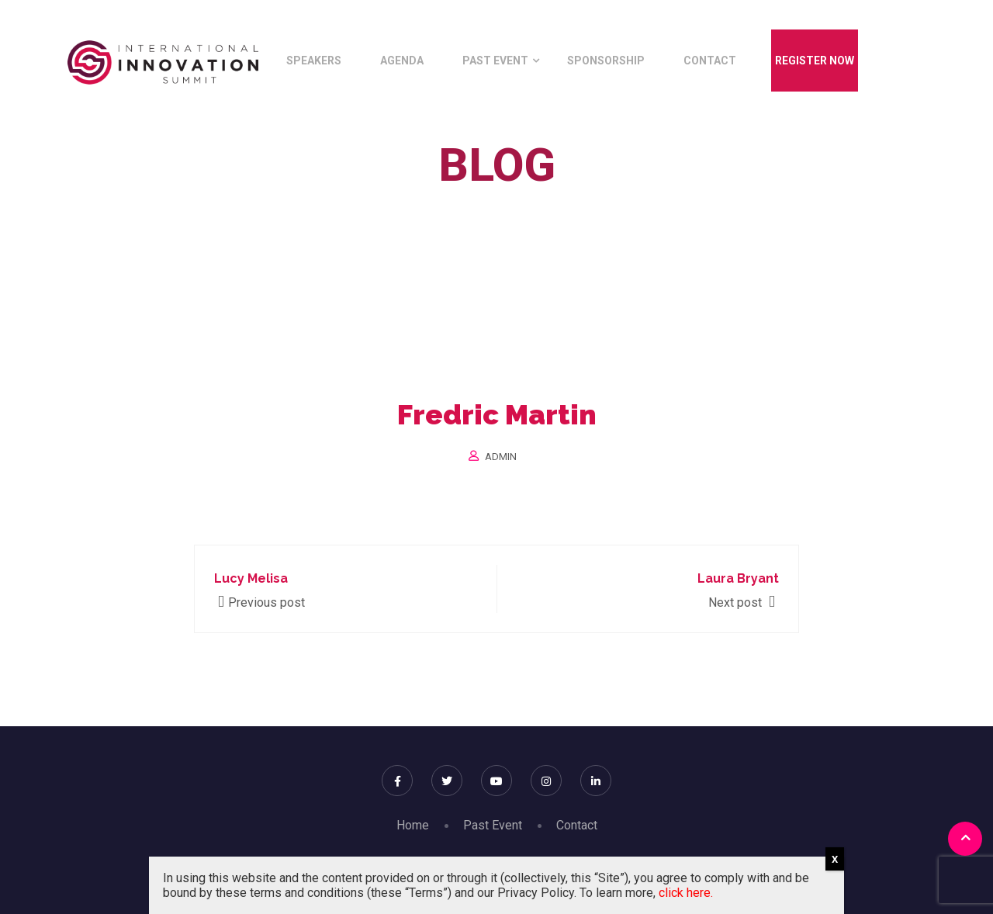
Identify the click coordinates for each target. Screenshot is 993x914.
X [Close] (835, 859)
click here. (686, 892)
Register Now (814, 60)
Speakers (313, 60)
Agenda (402, 60)
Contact (709, 60)
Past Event (495, 60)
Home (411, 200)
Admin (501, 456)
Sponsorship (606, 60)
